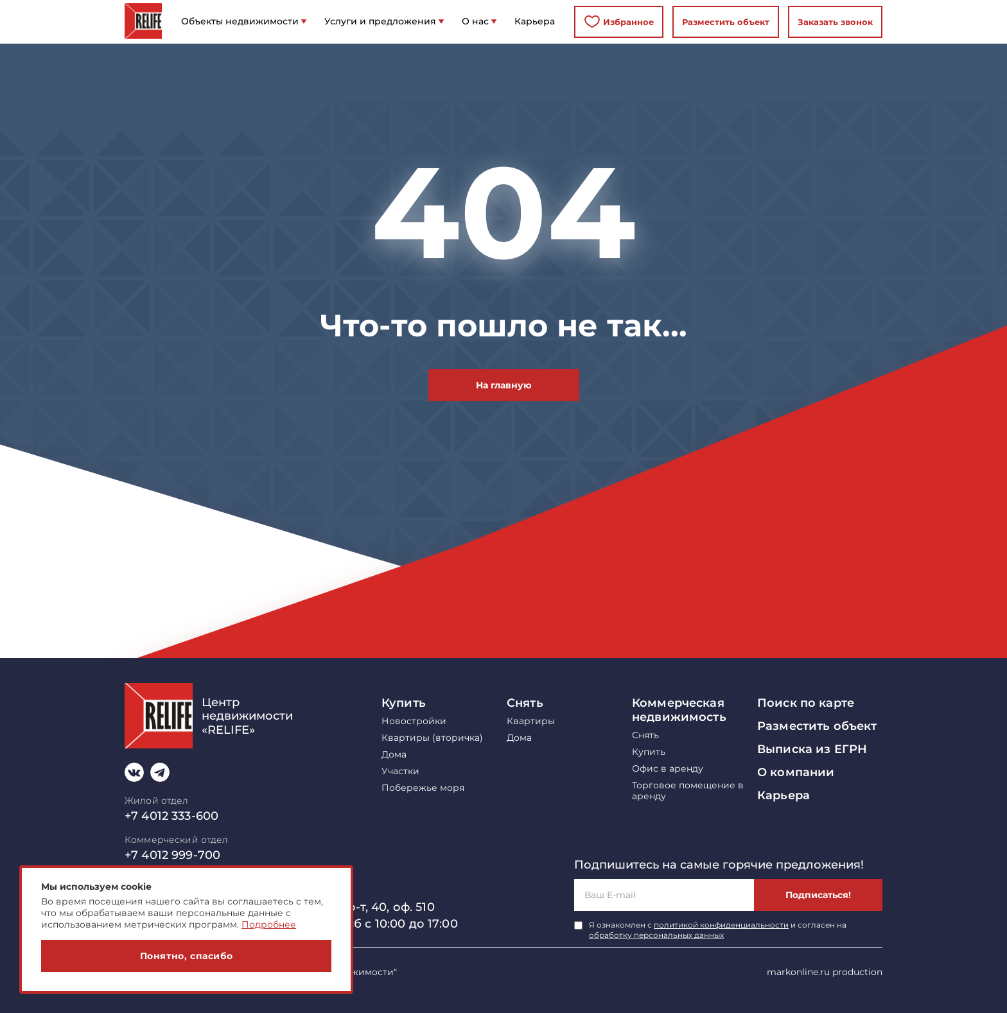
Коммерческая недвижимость (679, 710)
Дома (394, 754)
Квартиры (531, 721)
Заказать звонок (835, 22)
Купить (403, 703)
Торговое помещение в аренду (688, 791)
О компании (795, 772)
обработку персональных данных (656, 935)
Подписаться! (818, 895)
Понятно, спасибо (186, 956)
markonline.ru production (824, 972)
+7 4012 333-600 (171, 816)
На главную (504, 385)
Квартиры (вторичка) (432, 737)
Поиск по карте (805, 703)
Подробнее (268, 924)
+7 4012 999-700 (172, 855)
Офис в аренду (667, 768)
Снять (525, 703)
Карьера (783, 795)
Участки (400, 771)
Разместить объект (725, 22)
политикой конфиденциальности (721, 925)
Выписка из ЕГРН (812, 749)
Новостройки (413, 721)
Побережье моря (422, 788)
